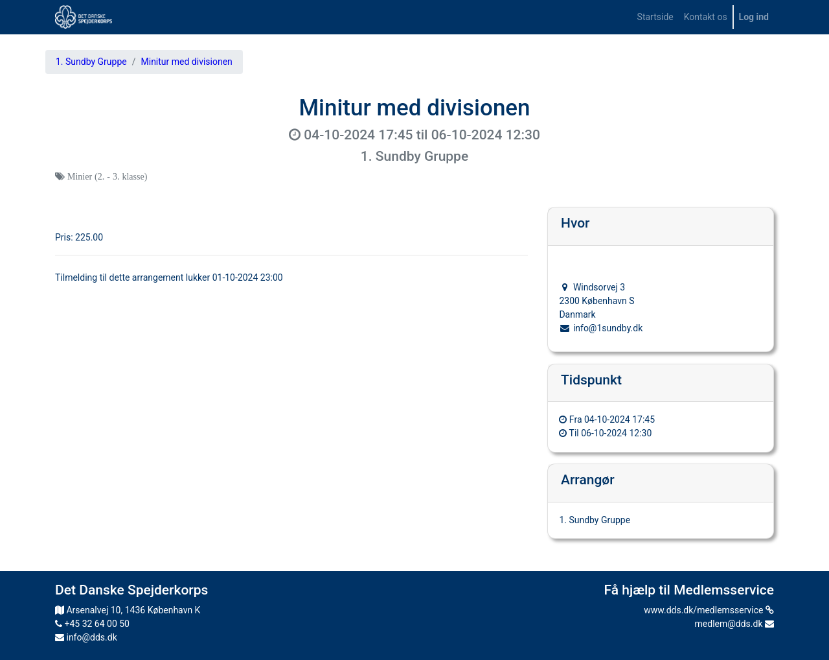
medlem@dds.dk (734, 624)
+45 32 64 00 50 (92, 624)
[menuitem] (655, 17)
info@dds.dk (86, 637)
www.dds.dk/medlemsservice (709, 610)
